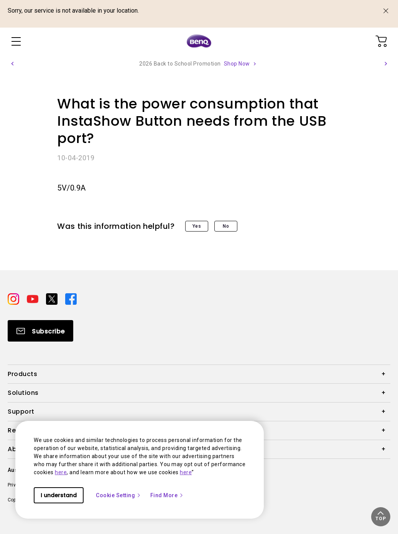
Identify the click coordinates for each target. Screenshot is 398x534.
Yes (196, 226)
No (226, 226)
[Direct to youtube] (33, 299)
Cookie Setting (118, 495)
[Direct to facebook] (71, 299)
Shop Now (237, 64)
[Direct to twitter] (52, 299)
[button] (12, 63)
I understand (59, 495)
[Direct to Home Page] (199, 41)
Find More (167, 495)
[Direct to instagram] (14, 299)
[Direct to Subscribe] (40, 331)
